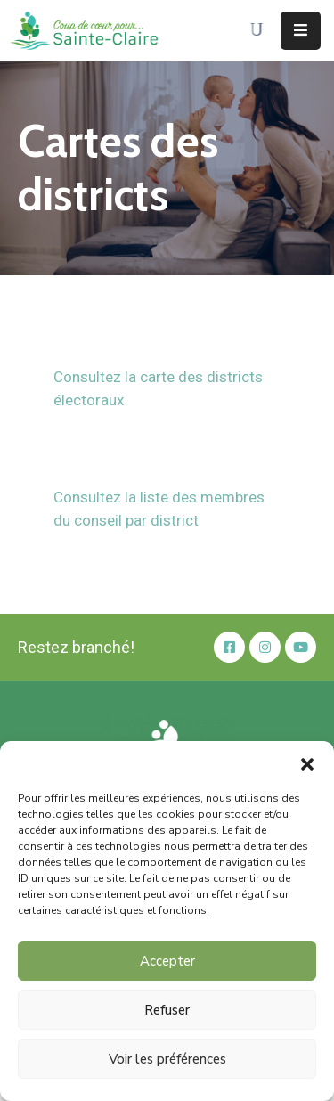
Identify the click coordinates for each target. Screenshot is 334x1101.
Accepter (167, 961)
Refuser (167, 1010)
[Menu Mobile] (301, 31)
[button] (307, 763)
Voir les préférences (167, 1059)
